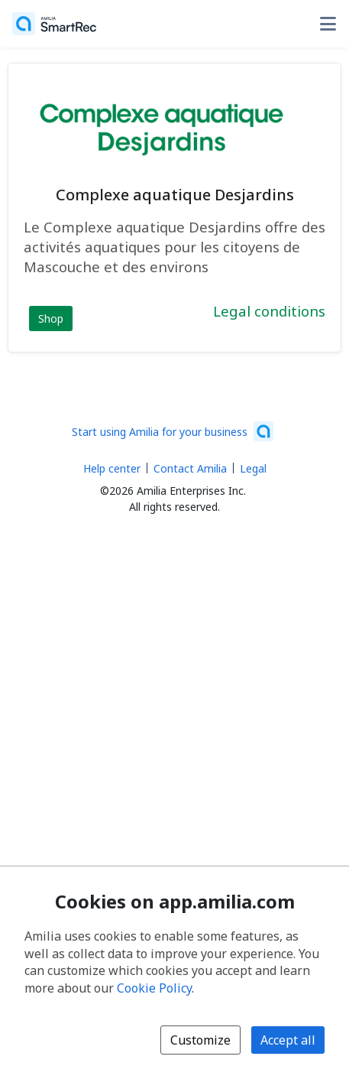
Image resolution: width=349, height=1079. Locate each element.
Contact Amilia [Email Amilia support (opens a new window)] (190, 468)
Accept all (287, 1040)
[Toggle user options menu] (327, 24)
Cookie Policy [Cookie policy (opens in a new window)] (154, 988)
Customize (200, 1040)
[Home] (54, 23)
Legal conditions (269, 310)
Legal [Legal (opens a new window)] (253, 468)
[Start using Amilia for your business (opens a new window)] (172, 431)
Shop (50, 318)
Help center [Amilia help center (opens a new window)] (112, 468)
